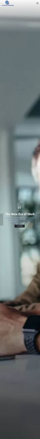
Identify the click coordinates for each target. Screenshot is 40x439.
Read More (19, 226)
